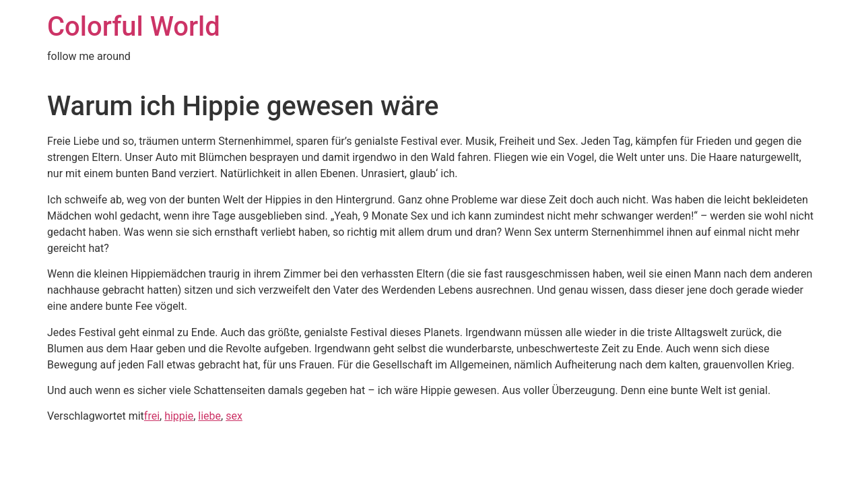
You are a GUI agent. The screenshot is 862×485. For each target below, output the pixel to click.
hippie (178, 416)
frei (152, 416)
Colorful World (133, 26)
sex (234, 416)
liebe (209, 416)
